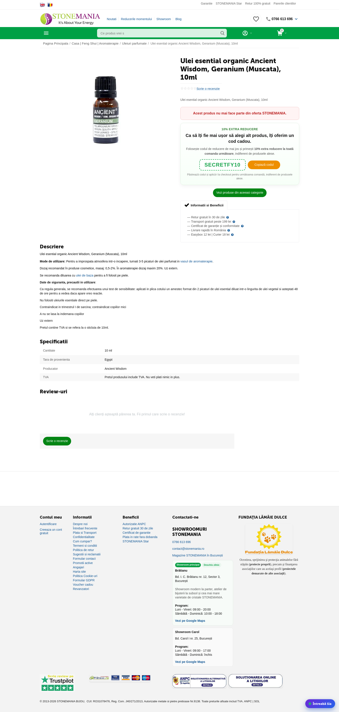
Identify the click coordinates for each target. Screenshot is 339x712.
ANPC (248, 700)
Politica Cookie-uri (85, 575)
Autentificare (48, 523)
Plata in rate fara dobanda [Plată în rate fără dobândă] (140, 536)
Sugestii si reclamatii (87, 553)
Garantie (207, 3)
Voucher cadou (83, 583)
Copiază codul (264, 164)
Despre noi (80, 523)
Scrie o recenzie (207, 88)
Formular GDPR (83, 579)
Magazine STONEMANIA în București (197, 554)
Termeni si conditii (85, 544)
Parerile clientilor (285, 3)
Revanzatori (81, 588)
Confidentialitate (83, 536)
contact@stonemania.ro (188, 548)
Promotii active (83, 562)
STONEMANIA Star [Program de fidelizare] (136, 540)
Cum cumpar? (82, 540)
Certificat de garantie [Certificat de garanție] (136, 532)
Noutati (111, 19)
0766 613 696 (281, 19)
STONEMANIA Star (229, 3)
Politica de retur (83, 549)
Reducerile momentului (136, 19)
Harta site (79, 570)
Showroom (164, 19)
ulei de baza (84, 274)
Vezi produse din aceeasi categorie (239, 192)
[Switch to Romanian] (50, 4)
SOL (257, 700)
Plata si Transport (84, 532)
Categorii (59, 33)
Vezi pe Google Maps (190, 620)
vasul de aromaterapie (196, 260)
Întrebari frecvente (85, 527)
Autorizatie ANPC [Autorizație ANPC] (134, 523)
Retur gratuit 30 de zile (138, 527)
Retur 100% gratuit (257, 3)
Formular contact (84, 557)
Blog (178, 19)
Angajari (78, 566)
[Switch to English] (42, 4)
